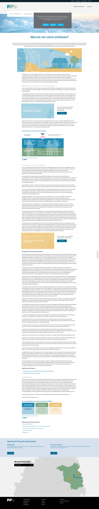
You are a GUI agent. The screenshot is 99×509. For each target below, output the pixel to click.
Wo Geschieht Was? (79, 6)
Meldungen (84, 1)
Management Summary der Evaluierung (31, 373)
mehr (11, 453)
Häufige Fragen (27, 501)
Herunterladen (23, 160)
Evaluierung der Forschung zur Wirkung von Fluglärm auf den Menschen (38, 371)
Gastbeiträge (26, 504)
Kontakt (73, 1)
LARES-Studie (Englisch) (27, 430)
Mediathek (44, 499)
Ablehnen (53, 24)
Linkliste (43, 502)
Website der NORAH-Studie (28, 424)
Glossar (43, 501)
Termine (89, 1)
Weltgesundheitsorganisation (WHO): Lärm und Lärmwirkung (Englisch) (36, 426)
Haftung (61, 502)
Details (60, 24)
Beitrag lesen (62, 113)
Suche (90, 6)
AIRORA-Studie (25, 432)
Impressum (78, 1)
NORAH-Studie (35, 397)
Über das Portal (26, 499)
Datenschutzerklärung (64, 501)
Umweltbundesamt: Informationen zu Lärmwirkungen (33, 428)
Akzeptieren (45, 24)
